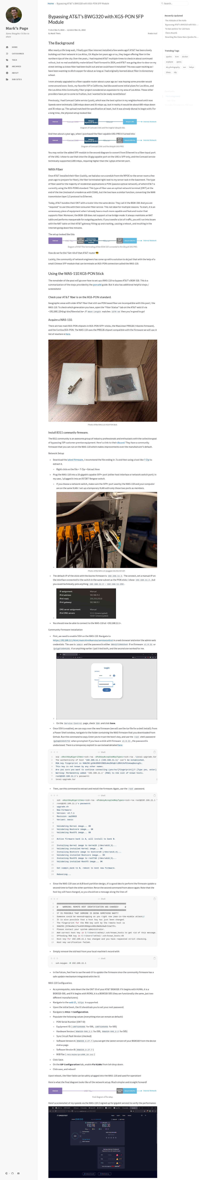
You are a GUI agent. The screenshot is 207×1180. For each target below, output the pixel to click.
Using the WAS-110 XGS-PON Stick (179, 101)
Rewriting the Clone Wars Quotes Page (182, 37)
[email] (18, 1173)
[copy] (154, 752)
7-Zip (146, 459)
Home (51, 3)
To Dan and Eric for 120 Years (177, 28)
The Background (172, 92)
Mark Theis (56, 33)
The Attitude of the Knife (175, 20)
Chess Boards (171, 33)
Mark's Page (17, 28)
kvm (177, 56)
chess (168, 72)
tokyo (191, 67)
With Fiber (171, 96)
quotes (169, 56)
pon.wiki (97, 284)
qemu (179, 62)
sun (184, 67)
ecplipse (169, 62)
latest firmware (75, 459)
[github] (12, 1173)
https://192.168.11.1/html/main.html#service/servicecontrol (83, 640)
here (68, 334)
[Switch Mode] (7, 1173)
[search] (175, 3)
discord (120, 442)
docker (185, 56)
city (175, 72)
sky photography (173, 67)
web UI (72, 1002)
